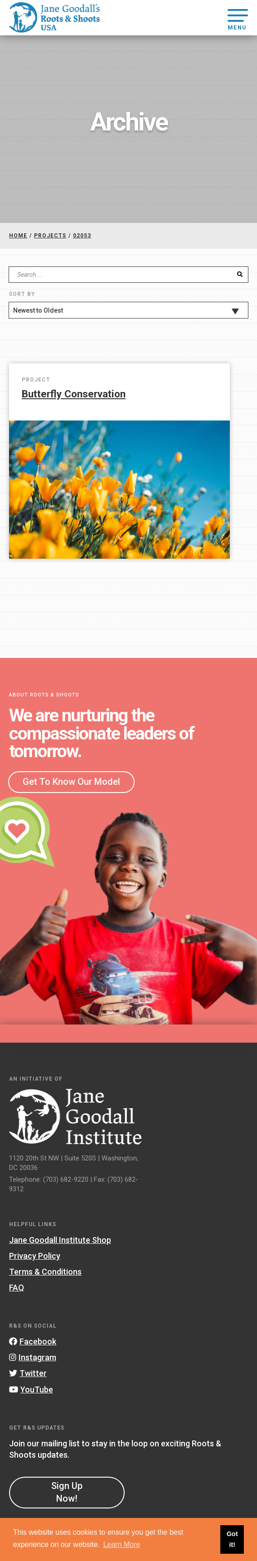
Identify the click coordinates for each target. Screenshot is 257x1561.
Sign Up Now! (66, 1492)
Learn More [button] (122, 1544)
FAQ (16, 1287)
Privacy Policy (34, 1256)
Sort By (22, 294)
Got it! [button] (232, 1539)
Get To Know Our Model (71, 781)
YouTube (31, 1389)
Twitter (28, 1373)
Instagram (32, 1357)
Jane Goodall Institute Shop (60, 1240)
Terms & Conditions (45, 1271)
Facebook (32, 1341)
